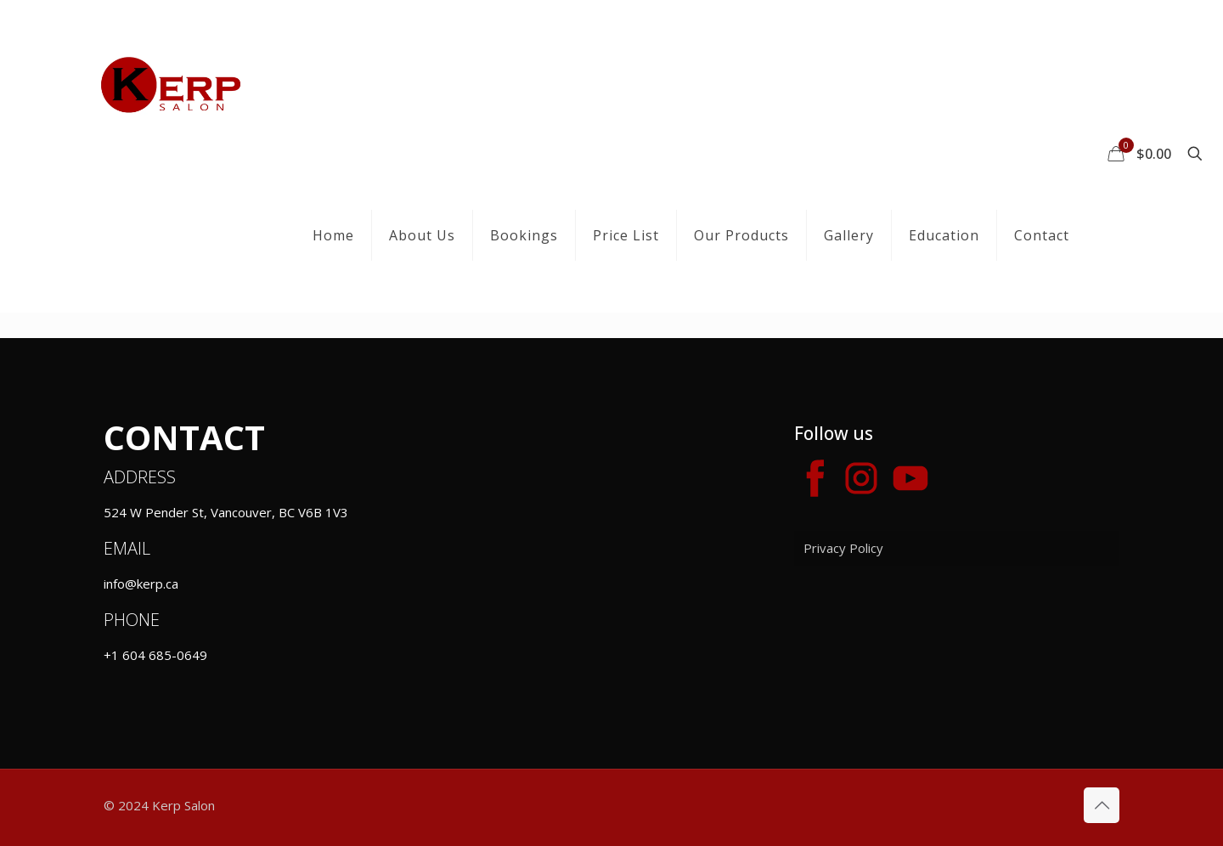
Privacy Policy (843, 547)
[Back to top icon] (1101, 805)
